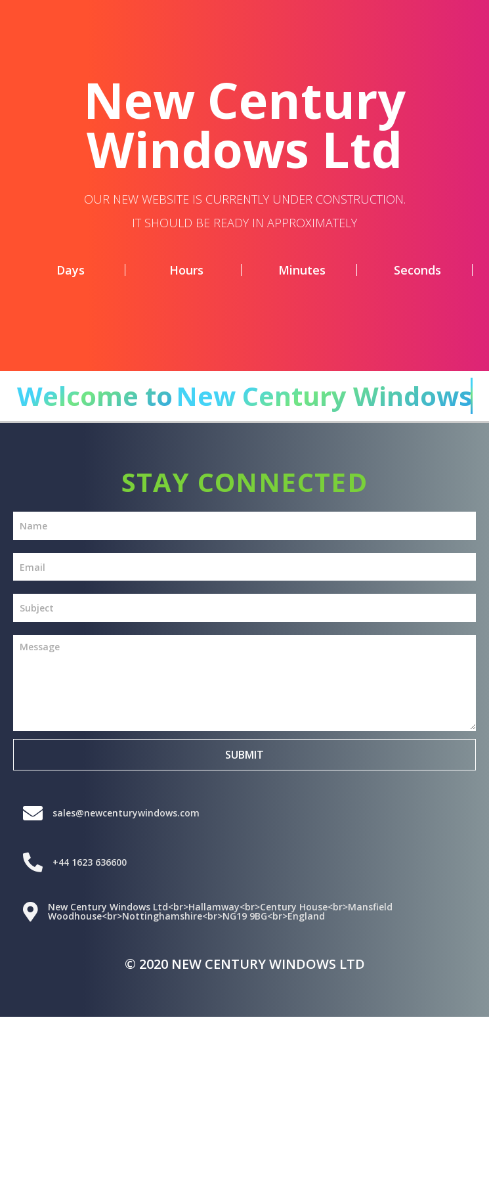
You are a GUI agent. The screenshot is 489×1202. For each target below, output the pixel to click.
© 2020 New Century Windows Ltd (245, 964)
